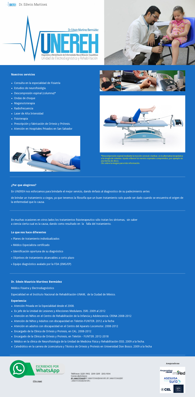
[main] (45, 74)
